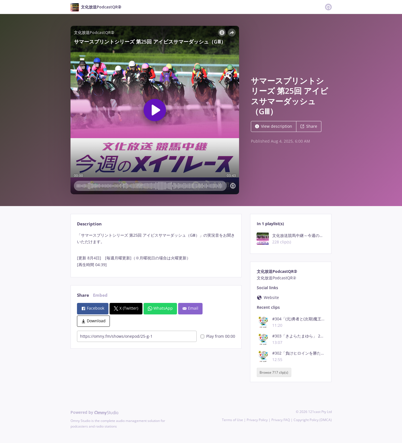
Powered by (95, 412)
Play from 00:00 (218, 336)
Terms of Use (232, 419)
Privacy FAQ (280, 419)
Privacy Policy (257, 419)
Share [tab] (83, 295)
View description (273, 126)
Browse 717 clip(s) (274, 372)
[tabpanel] (156, 250)
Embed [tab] (100, 295)
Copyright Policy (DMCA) (313, 419)
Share (308, 126)
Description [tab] (89, 224)
